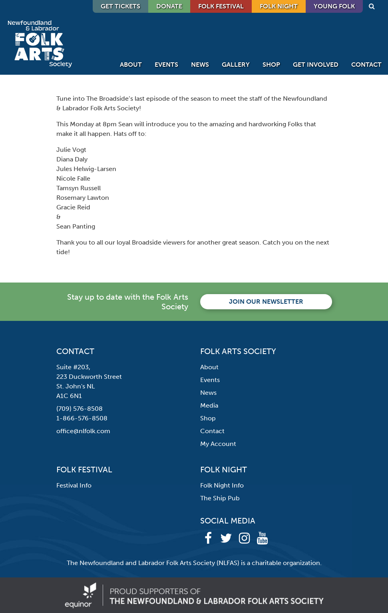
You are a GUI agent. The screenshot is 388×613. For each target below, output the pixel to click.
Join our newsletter (266, 301)
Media (209, 405)
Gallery (236, 64)
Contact (366, 64)
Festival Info (74, 485)
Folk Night (279, 6)
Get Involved (315, 64)
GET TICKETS (120, 6)
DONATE (169, 6)
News (200, 64)
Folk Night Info (222, 485)
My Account (218, 444)
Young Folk (334, 6)
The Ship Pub (220, 498)
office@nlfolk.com (83, 431)
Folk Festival (221, 6)
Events (166, 64)
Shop (271, 64)
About (131, 64)
